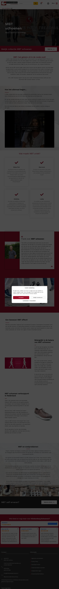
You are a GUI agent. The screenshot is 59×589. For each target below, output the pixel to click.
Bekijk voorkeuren (37, 297)
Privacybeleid (32, 300)
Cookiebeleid (26, 300)
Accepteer (21, 297)
